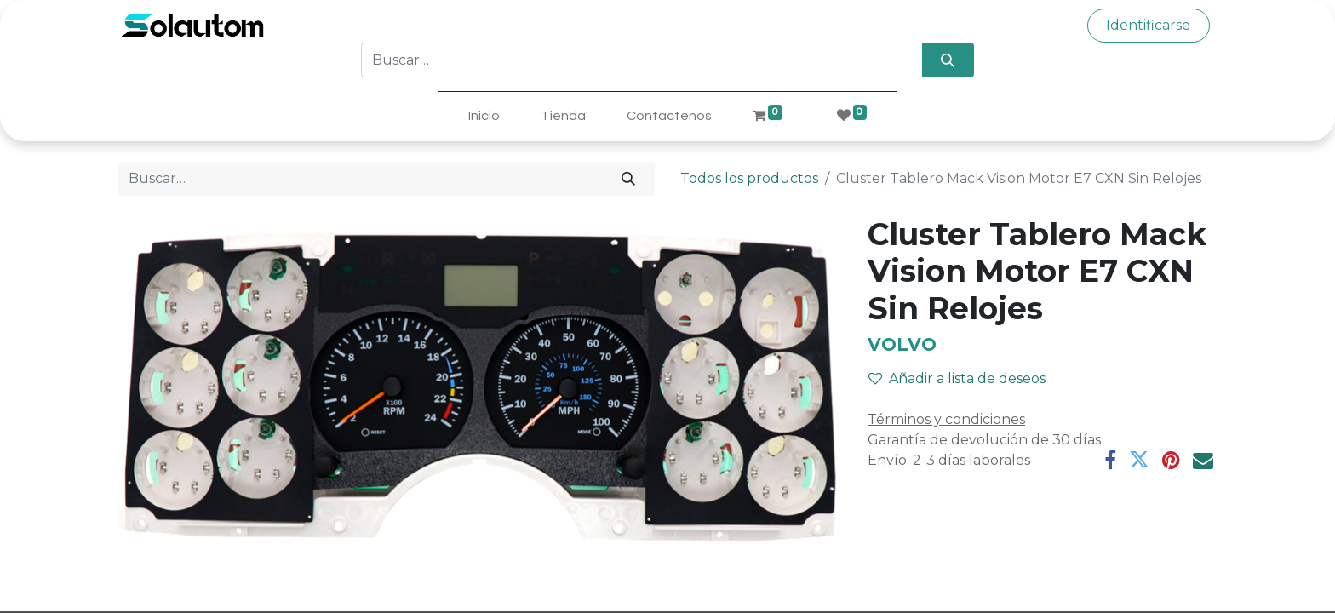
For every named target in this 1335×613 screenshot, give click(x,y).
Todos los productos (749, 178)
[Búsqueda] (948, 60)
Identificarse (1148, 25)
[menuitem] (484, 116)
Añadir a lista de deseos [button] (957, 378)
